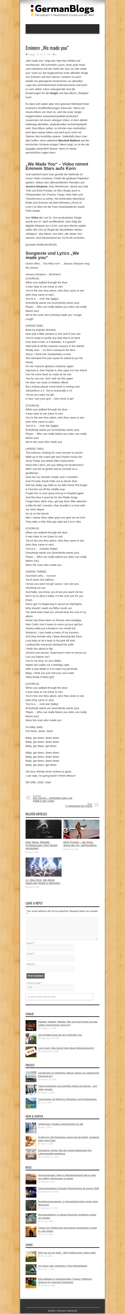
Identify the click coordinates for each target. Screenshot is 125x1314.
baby (55, 298)
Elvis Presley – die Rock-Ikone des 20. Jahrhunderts (80, 844)
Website (30, 964)
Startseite (51, 1311)
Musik (32, 54)
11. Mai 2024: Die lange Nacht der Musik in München (43, 881)
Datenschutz (72, 1311)
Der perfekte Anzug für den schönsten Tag (60, 1035)
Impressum (61, 1311)
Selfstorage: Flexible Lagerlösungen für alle (60, 1124)
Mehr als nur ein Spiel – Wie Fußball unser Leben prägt (67, 1253)
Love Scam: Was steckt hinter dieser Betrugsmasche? (66, 1048)
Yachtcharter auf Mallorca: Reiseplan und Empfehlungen (67, 1100)
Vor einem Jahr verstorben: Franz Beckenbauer (62, 1266)
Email (29, 954)
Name (29, 944)
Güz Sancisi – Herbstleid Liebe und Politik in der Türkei (55, 798)
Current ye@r (34, 983)
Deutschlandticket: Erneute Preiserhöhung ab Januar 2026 (68, 1189)
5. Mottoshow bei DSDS (70, 804)
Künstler (30, 148)
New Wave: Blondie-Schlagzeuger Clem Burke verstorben (41, 845)
